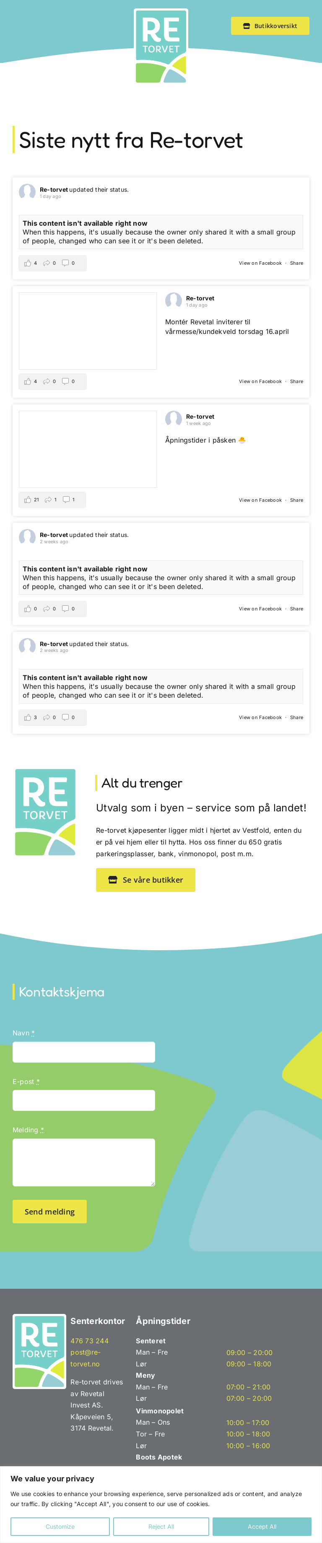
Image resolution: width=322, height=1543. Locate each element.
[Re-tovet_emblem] (161, 12)
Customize (60, 1526)
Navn (24, 1033)
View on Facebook (261, 263)
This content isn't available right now (85, 223)
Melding (28, 1130)
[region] (161, 1504)
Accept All (262, 1526)
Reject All (161, 1526)
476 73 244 (89, 1341)
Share (296, 263)
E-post (26, 1081)
